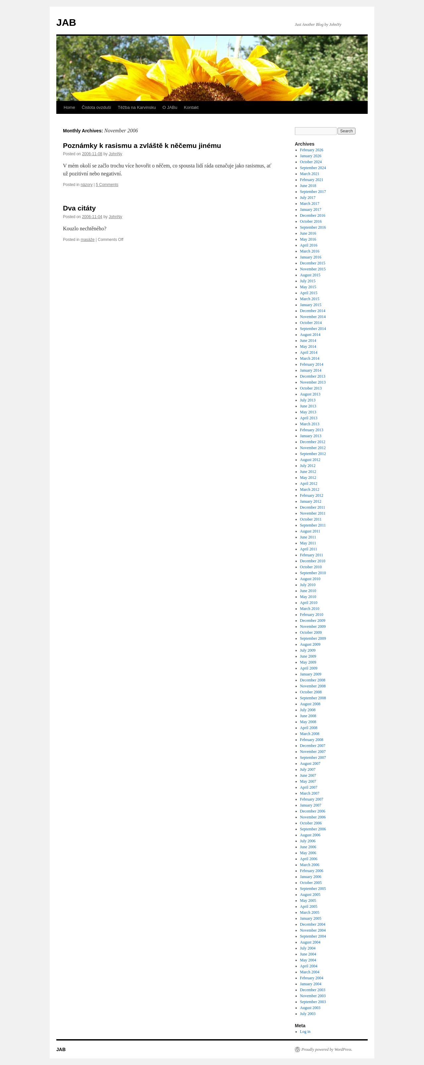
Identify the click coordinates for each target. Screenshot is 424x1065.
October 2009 (311, 632)
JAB (66, 22)
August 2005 (310, 894)
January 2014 (310, 370)
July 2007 (308, 769)
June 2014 (308, 340)
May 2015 (308, 287)
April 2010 (308, 602)
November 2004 (313, 930)
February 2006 (311, 870)
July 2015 (308, 281)
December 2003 (312, 990)
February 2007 (311, 799)
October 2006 (311, 823)
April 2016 (308, 245)
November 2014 (313, 316)
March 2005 (309, 912)
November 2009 (313, 626)
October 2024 (311, 162)
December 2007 (312, 745)
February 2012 (311, 495)
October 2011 (311, 519)
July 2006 (308, 841)
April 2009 (308, 668)
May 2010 (308, 596)
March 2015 (309, 299)
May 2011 (308, 543)
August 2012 (310, 459)
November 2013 (313, 382)
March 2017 (309, 203)
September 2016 (313, 227)
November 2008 (313, 686)
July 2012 (308, 465)
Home (69, 107)
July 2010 (308, 584)
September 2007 (313, 757)
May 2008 (308, 721)
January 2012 (310, 501)
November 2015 (313, 269)
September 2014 (313, 328)
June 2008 (308, 716)
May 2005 (308, 900)
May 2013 (308, 412)
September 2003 (313, 1001)
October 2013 (311, 388)
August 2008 (310, 704)
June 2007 (308, 775)
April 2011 (308, 549)
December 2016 (312, 215)
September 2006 (313, 829)
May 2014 (308, 346)
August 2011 (310, 531)
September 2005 (313, 888)
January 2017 (310, 209)
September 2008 (313, 698)
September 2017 (313, 191)
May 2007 (308, 781)
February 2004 (311, 978)
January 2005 (310, 918)
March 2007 (309, 793)
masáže (87, 239)
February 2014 (311, 364)
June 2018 (308, 185)
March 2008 (309, 733)
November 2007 (313, 751)
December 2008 (312, 680)
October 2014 (311, 322)
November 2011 (313, 513)
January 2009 (310, 674)
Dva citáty (79, 208)
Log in (305, 1031)
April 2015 (308, 293)
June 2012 (308, 471)
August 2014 (310, 334)
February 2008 (311, 739)
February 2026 (311, 150)
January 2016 (310, 257)
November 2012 (313, 447)
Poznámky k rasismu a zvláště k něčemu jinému (142, 145)
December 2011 (312, 507)
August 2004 (310, 942)
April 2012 (308, 483)
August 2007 (310, 763)
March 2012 (309, 489)
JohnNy (115, 154)
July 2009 (308, 650)
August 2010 (310, 579)
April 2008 (308, 727)
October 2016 (311, 221)
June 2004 (308, 954)
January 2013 (310, 436)
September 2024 (313, 167)
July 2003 (308, 1013)
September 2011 (313, 525)
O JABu (169, 107)
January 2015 (310, 304)
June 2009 (308, 656)
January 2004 (310, 984)
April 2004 (308, 966)
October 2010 (311, 567)
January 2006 (310, 876)
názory (86, 184)
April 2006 (308, 859)
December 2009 (312, 620)
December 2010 (312, 561)
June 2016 (308, 233)
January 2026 (310, 156)
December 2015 (312, 263)
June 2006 (308, 847)
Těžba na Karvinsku (137, 107)
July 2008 (308, 710)
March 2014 (309, 358)
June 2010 (308, 590)
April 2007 (308, 787)
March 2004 (309, 972)
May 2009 (308, 662)
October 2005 (311, 882)
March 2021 (309, 173)
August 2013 (310, 394)
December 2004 (312, 924)
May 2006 (308, 853)
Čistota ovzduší (96, 107)
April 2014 (308, 352)
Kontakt (191, 107)
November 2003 (313, 996)
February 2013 (311, 430)
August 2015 (310, 275)
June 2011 (308, 537)
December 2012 (312, 442)
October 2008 (311, 692)
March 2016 (309, 251)
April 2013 (308, 418)
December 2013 (312, 376)
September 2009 (313, 638)
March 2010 (309, 608)
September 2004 (313, 936)
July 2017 (308, 197)
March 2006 (309, 864)
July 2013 (308, 400)
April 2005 (308, 906)
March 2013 (309, 424)
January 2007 (310, 805)
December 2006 (312, 811)
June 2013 (308, 406)
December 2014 (312, 310)
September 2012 (313, 453)
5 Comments (107, 184)
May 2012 (308, 477)
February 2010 (311, 614)
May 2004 (308, 960)
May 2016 (308, 239)
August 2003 (310, 1007)
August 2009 (310, 644)
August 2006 (310, 835)
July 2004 (308, 948)
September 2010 (313, 573)
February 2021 (311, 179)
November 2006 (313, 817)
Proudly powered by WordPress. (326, 1049)
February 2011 (311, 555)
